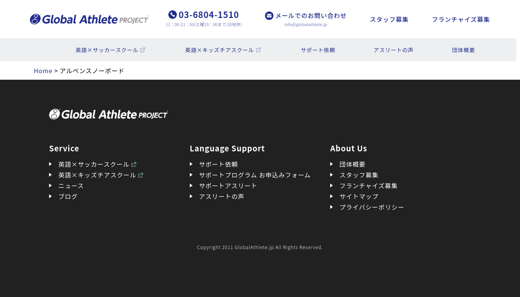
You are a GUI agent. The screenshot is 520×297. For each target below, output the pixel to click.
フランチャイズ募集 (461, 19)
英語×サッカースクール (107, 50)
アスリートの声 (394, 50)
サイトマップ (358, 196)
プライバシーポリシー (371, 207)
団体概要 (463, 50)
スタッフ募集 (389, 19)
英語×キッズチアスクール (219, 50)
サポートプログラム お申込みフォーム (255, 174)
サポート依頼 (318, 50)
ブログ (68, 196)
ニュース (71, 185)
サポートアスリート (228, 185)
